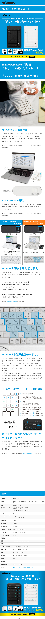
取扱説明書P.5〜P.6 (12, 301)
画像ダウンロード (17, 567)
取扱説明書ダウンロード (29, 567)
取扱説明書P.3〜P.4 (28, 453)
